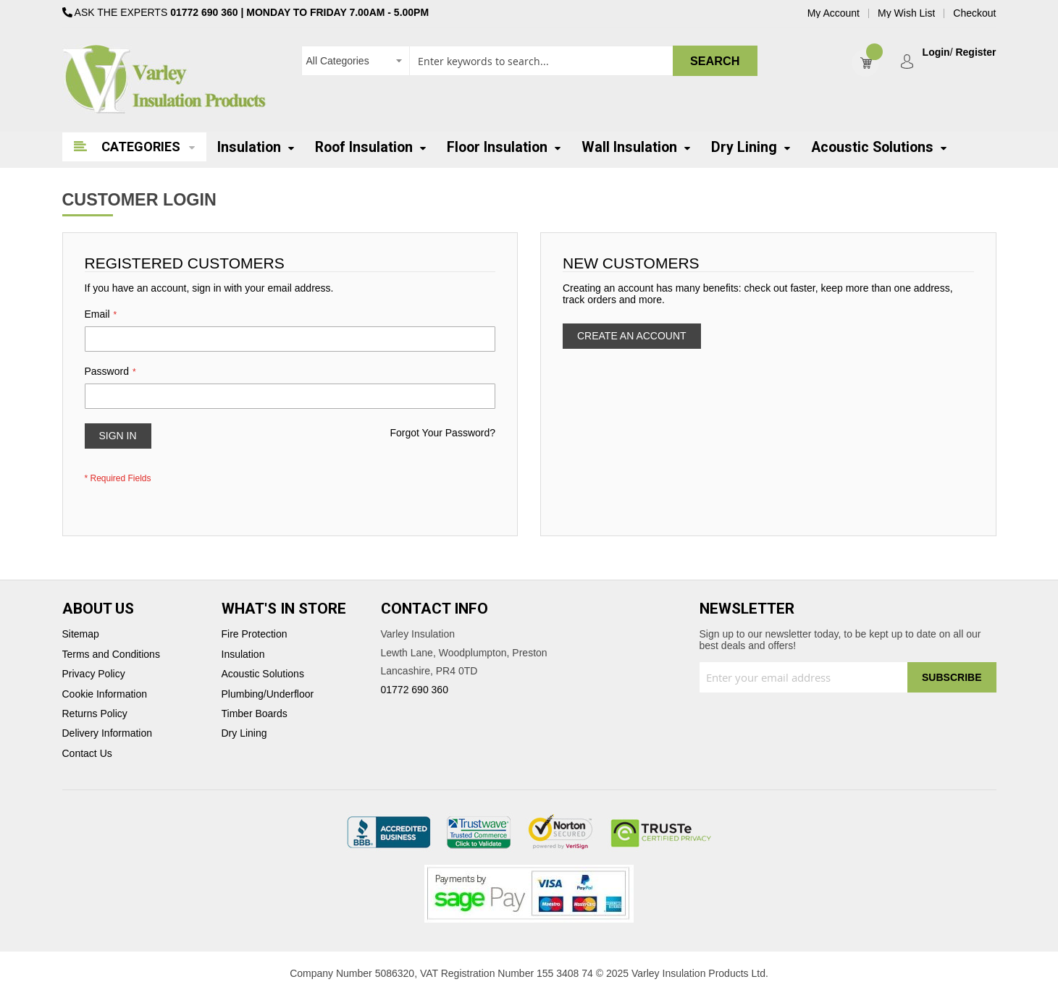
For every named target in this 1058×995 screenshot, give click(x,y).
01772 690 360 (204, 12)
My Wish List (906, 13)
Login (936, 52)
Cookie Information (105, 694)
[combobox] (529, 61)
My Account (833, 13)
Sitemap (80, 634)
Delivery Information (107, 733)
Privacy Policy (93, 674)
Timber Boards (254, 713)
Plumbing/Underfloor (268, 694)
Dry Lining (244, 733)
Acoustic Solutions (263, 674)
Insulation (243, 654)
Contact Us (87, 753)
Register (975, 52)
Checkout (974, 13)
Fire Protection (254, 634)
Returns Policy (94, 713)
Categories (140, 146)
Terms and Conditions (111, 654)
